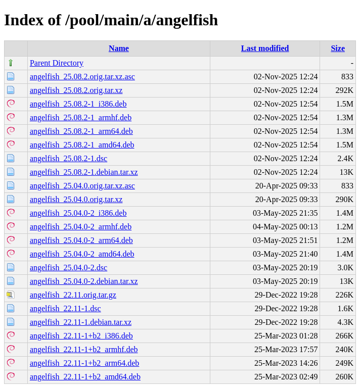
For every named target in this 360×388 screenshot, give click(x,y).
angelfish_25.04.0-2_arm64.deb (81, 240)
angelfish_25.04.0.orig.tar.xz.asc (82, 185)
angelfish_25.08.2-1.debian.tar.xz (84, 172)
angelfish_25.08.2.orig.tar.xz (76, 90)
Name (119, 48)
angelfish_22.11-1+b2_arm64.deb (84, 363)
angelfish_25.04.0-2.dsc (68, 267)
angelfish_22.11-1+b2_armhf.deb (84, 349)
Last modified (265, 48)
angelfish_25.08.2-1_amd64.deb (82, 144)
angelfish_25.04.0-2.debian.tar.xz (84, 281)
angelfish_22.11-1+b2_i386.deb (81, 335)
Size (338, 48)
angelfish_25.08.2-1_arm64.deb (81, 131)
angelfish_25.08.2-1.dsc (68, 158)
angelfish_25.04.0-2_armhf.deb (80, 226)
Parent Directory (56, 63)
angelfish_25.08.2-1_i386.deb (78, 104)
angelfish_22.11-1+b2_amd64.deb (85, 376)
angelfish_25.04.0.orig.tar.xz (76, 199)
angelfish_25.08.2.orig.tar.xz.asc (82, 76)
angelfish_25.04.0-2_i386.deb (78, 213)
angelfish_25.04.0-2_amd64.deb (82, 254)
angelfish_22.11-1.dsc (65, 308)
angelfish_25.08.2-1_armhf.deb (80, 117)
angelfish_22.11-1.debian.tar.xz (80, 322)
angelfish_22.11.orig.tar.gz (73, 294)
